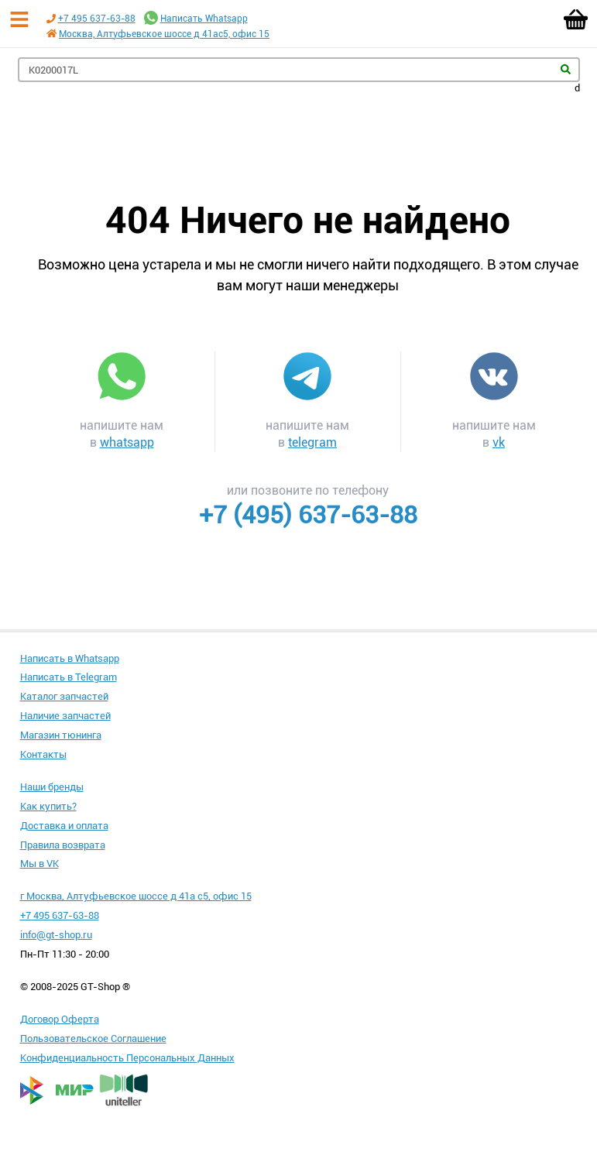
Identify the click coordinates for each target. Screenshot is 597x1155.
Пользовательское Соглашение (93, 1038)
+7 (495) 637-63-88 (308, 515)
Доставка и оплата (64, 825)
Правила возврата (62, 845)
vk (498, 442)
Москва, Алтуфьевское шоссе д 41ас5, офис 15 (164, 34)
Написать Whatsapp (204, 18)
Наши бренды (52, 787)
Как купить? (48, 806)
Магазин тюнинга (60, 735)
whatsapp (127, 442)
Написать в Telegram (68, 677)
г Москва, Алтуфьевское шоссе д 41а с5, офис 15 (136, 896)
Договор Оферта (59, 1019)
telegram (312, 442)
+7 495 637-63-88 (97, 18)
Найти (566, 69)
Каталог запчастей (64, 696)
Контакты (43, 754)
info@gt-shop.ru (56, 935)
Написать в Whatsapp (69, 658)
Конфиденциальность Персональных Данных (127, 1058)
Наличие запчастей (65, 715)
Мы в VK (39, 863)
